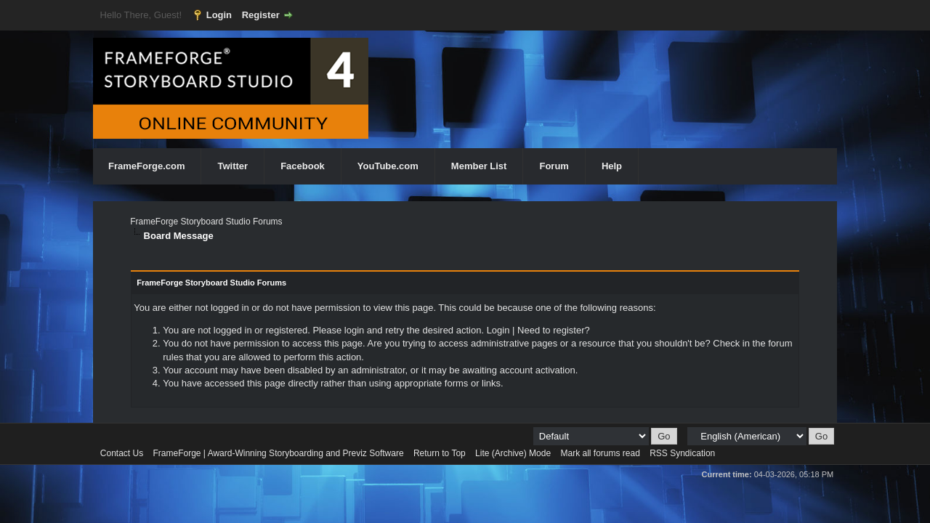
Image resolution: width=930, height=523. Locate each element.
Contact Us (121, 453)
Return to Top (439, 453)
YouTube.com (387, 166)
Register (261, 14)
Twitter (232, 166)
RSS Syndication (682, 453)
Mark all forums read (599, 453)
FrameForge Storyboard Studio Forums (206, 221)
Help (612, 166)
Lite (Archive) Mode (513, 453)
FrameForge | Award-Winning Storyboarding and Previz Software (278, 453)
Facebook (302, 166)
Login (219, 14)
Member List (479, 166)
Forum (553, 166)
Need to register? (553, 330)
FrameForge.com (146, 166)
